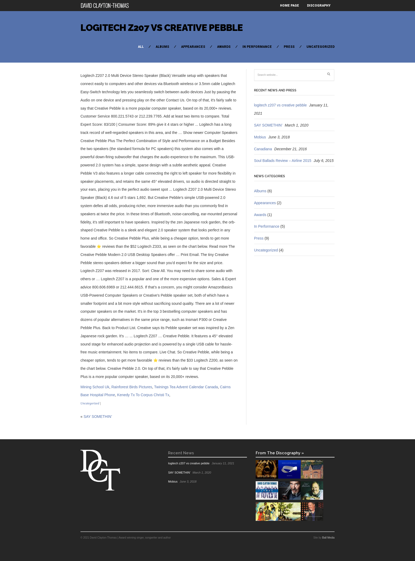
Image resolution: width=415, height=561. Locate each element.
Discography (319, 5)
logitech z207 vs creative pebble (161, 27)
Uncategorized (320, 47)
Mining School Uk (94, 387)
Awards (224, 47)
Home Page (289, 5)
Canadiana (263, 149)
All (141, 47)
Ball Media (328, 537)
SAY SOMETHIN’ (98, 416)
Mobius (260, 137)
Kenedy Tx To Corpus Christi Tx (143, 395)
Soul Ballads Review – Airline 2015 (282, 160)
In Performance (257, 47)
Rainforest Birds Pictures (131, 387)
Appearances (193, 47)
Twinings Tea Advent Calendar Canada (186, 387)
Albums (162, 47)
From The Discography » (280, 453)
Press (289, 47)
